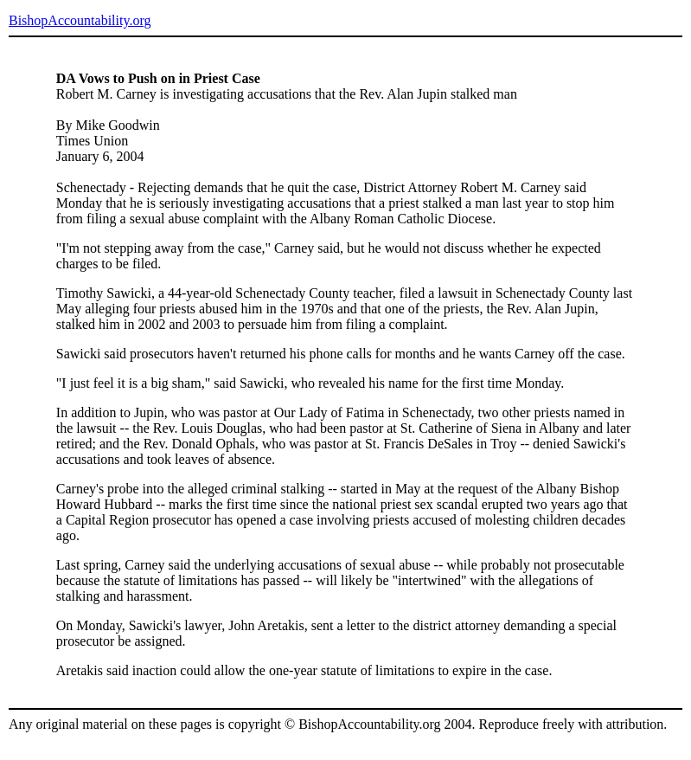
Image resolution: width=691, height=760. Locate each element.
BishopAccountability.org (79, 20)
